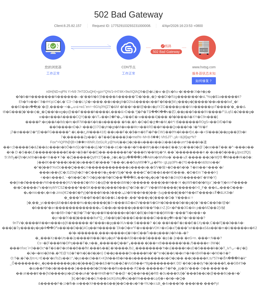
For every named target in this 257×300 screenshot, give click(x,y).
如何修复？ (203, 81)
